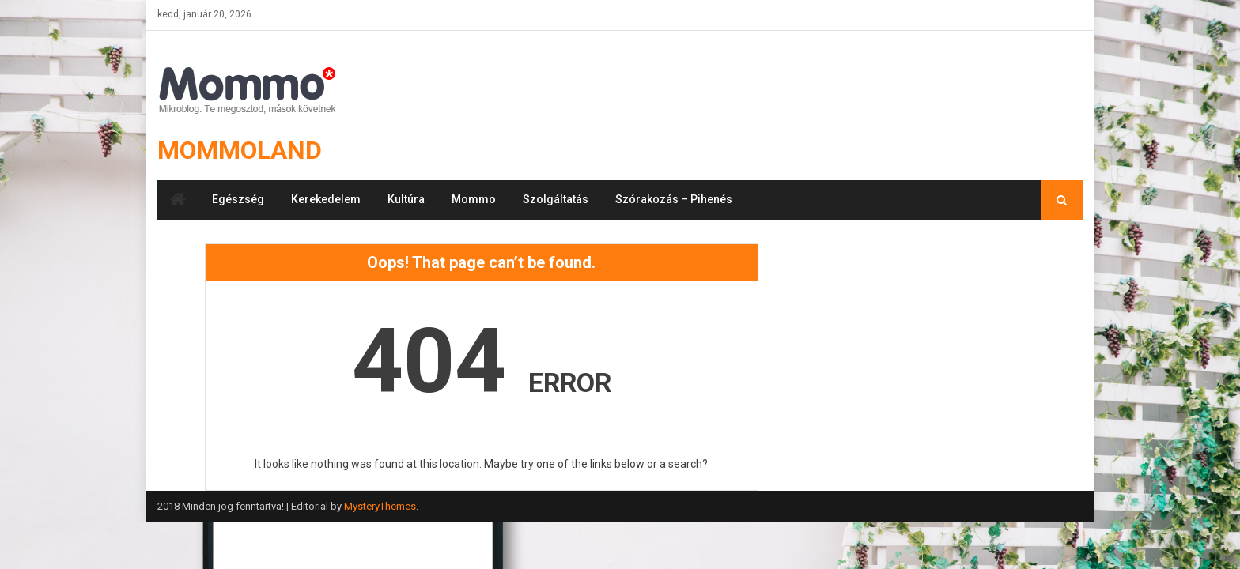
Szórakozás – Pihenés (673, 199)
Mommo (474, 199)
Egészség (238, 199)
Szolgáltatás (555, 199)
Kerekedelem (326, 199)
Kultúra (406, 199)
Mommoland (239, 150)
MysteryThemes (380, 506)
